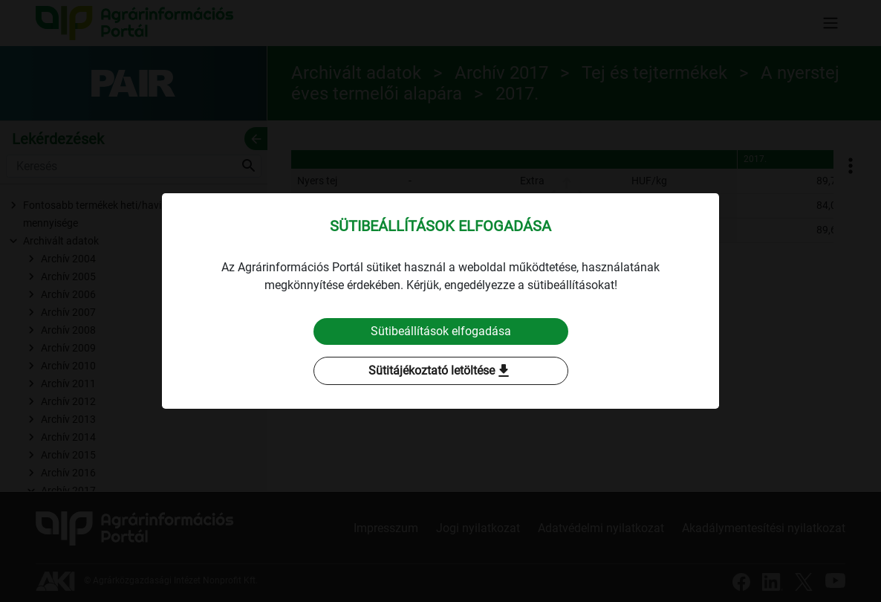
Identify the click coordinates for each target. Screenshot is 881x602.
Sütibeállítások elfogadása (441, 331)
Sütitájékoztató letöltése (440, 371)
